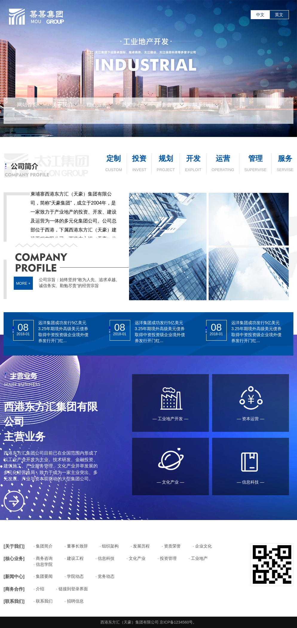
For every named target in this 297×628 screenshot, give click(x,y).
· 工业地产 (198, 558)
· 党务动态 (105, 576)
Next (293, 64)
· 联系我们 (43, 601)
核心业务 (100, 105)
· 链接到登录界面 (72, 588)
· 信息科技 (105, 558)
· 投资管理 (167, 558)
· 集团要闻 (43, 576)
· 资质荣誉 (171, 546)
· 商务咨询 (43, 558)
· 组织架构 (109, 546)
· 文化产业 (136, 558)
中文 (260, 14)
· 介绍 (38, 588)
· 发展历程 (140, 546)
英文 (279, 14)
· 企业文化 (202, 546)
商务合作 (170, 105)
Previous (4, 64)
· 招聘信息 (74, 601)
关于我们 (65, 105)
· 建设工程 (74, 558)
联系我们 (206, 105)
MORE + (23, 283)
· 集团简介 (43, 546)
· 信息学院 (43, 564)
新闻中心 (135, 105)
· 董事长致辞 (76, 546)
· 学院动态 (74, 576)
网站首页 (30, 105)
